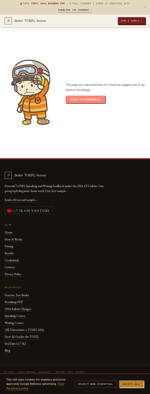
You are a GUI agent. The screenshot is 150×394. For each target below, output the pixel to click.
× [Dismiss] (145, 7)
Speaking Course (15, 316)
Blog (7, 350)
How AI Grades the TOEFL (22, 337)
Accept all (131, 384)
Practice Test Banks (17, 295)
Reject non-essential (96, 384)
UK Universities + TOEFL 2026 (24, 330)
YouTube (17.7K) (15, 344)
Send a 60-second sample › (21, 200)
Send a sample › (131, 20)
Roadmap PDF (14, 302)
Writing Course (14, 323)
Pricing (9, 246)
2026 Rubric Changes (18, 309)
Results (9, 253)
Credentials (12, 260)
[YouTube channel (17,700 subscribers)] (29, 210)
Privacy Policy (13, 274)
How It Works (13, 239)
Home (8, 232)
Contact (10, 267)
